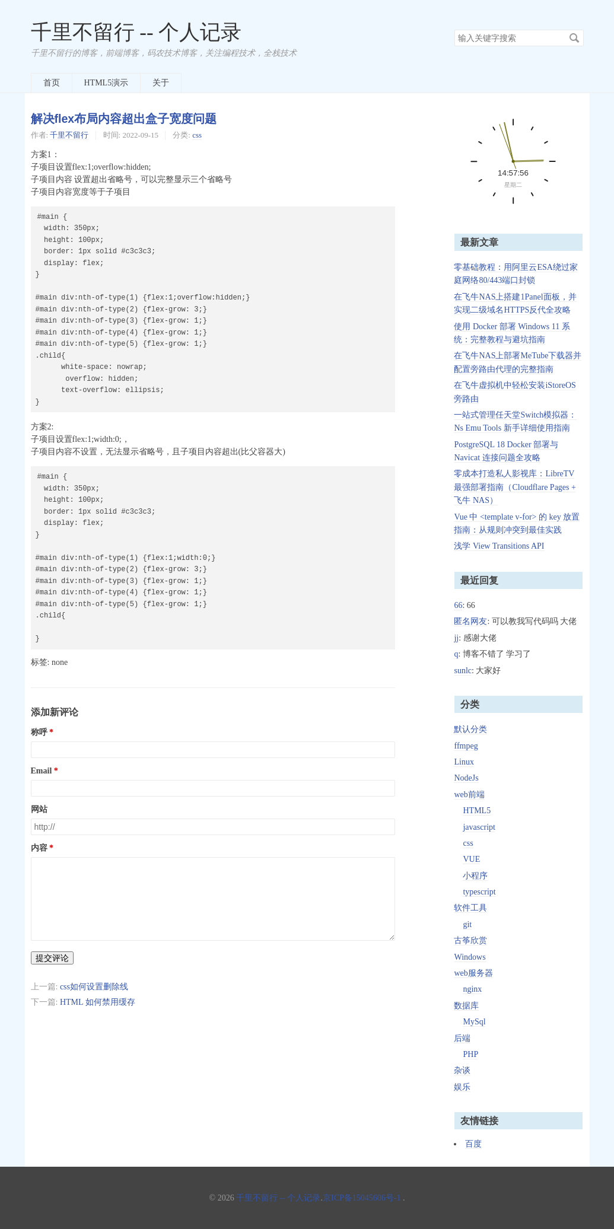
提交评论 (52, 958)
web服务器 (473, 973)
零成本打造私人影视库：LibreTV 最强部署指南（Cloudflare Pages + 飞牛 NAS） (514, 487)
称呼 (39, 732)
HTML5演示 (106, 82)
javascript (479, 827)
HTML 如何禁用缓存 (97, 1002)
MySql (474, 1021)
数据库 (466, 1005)
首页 (51, 82)
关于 (160, 82)
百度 (473, 1143)
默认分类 (470, 729)
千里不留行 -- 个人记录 (136, 32)
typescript (479, 891)
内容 (39, 847)
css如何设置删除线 (94, 986)
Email (41, 770)
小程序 (475, 875)
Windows (469, 957)
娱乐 (462, 1086)
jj (456, 637)
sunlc (463, 670)
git (467, 924)
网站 (39, 809)
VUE (471, 859)
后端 (462, 1038)
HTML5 (477, 810)
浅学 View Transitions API (499, 546)
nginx (472, 989)
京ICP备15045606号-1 (361, 1197)
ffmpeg (466, 745)
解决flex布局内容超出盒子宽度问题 (124, 118)
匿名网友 (470, 621)
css (197, 134)
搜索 (574, 38)
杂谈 (462, 1070)
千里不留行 (69, 134)
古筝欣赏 (470, 940)
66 (458, 605)
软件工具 (470, 907)
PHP (470, 1054)
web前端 (469, 794)
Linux (463, 761)
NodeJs (466, 777)
